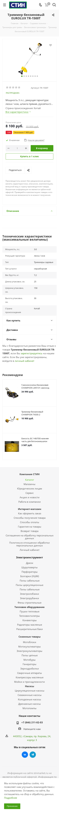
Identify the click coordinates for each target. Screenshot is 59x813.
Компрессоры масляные (29, 677)
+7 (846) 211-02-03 (32, 722)
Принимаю (12, 806)
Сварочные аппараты (29, 673)
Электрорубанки (29, 598)
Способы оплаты (29, 522)
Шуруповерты (29, 567)
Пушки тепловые (29, 611)
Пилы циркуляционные (29, 585)
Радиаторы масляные (29, 624)
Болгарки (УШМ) (29, 576)
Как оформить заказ (29, 513)
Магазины (29, 484)
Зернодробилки (29, 668)
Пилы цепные (30, 655)
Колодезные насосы (29, 699)
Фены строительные (29, 602)
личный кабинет (24, 360)
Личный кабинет (29, 549)
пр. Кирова (40, 736)
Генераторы (29, 664)
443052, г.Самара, (23, 736)
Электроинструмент (29, 557)
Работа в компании (29, 501)
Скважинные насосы (30, 695)
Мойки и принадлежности (29, 681)
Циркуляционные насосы (29, 690)
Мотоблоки (29, 642)
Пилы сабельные (29, 580)
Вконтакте (25, 754)
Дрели (29, 563)
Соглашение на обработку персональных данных (29, 537)
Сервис (29, 492)
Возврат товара (29, 531)
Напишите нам (32, 729)
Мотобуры (29, 659)
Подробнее (10, 797)
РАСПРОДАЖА (12, 92)
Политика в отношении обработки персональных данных (29, 544)
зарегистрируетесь (31, 353)
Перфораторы (30, 571)
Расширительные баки (29, 629)
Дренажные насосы (29, 703)
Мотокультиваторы (29, 646)
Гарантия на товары (29, 526)
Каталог (29, 479)
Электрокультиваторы (29, 650)
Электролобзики (29, 593)
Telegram (33, 754)
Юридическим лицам (29, 488)
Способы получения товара (29, 517)
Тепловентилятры (29, 615)
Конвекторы (29, 620)
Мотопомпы (29, 708)
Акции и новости (29, 497)
